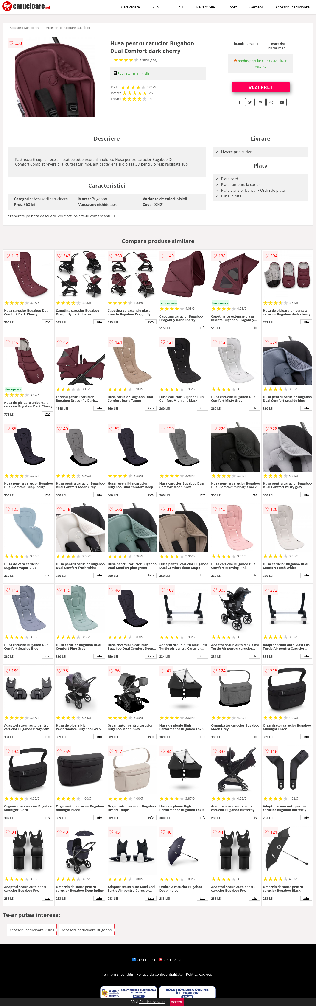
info (47, 322)
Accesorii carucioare (292, 7)
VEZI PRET (261, 87)
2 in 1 (157, 7)
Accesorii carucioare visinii (31, 930)
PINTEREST (170, 960)
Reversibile (205, 7)
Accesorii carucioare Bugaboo (68, 27)
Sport (232, 7)
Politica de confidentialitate (159, 974)
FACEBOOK (144, 960)
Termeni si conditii (117, 974)
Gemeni (256, 7)
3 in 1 (179, 7)
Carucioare (130, 7)
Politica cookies (199, 974)
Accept (176, 1001)
